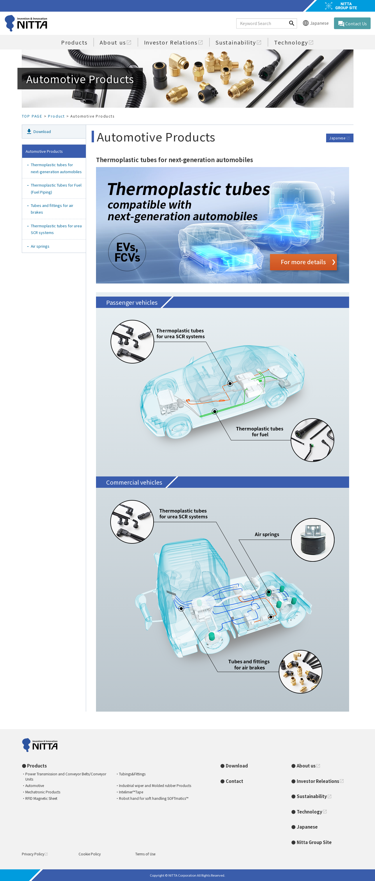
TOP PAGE (32, 116)
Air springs (40, 246)
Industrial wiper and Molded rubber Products (155, 785)
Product (56, 116)
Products (74, 42)
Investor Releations (320, 781)
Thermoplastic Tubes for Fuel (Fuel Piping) (56, 188)
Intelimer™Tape (131, 791)
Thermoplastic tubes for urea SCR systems (56, 229)
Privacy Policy (35, 853)
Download (38, 131)
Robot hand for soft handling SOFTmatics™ (154, 798)
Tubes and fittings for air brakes (52, 209)
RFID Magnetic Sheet (41, 798)
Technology (294, 42)
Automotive (34, 785)
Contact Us (352, 23)
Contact (234, 781)
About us (115, 42)
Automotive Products (44, 151)
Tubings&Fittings (132, 773)
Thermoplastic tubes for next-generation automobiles (56, 168)
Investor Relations (173, 42)
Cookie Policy (90, 853)
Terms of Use (145, 853)
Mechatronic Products (42, 791)
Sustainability (239, 42)
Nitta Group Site (314, 842)
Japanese (315, 23)
